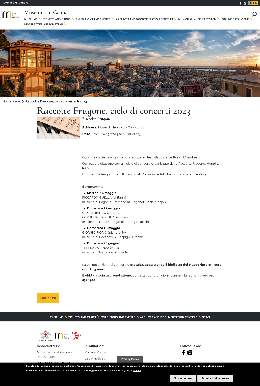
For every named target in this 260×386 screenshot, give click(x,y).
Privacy (137, 370)
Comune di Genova (16, 2)
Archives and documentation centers (144, 19)
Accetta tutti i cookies (215, 378)
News (206, 317)
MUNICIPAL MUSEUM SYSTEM (197, 19)
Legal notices (95, 358)
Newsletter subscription (43, 24)
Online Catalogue (235, 19)
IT (250, 3)
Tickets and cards (82, 317)
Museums (30, 19)
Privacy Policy (95, 352)
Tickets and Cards (56, 19)
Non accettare (183, 378)
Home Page (11, 101)
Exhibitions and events (93, 19)
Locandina (48, 298)
